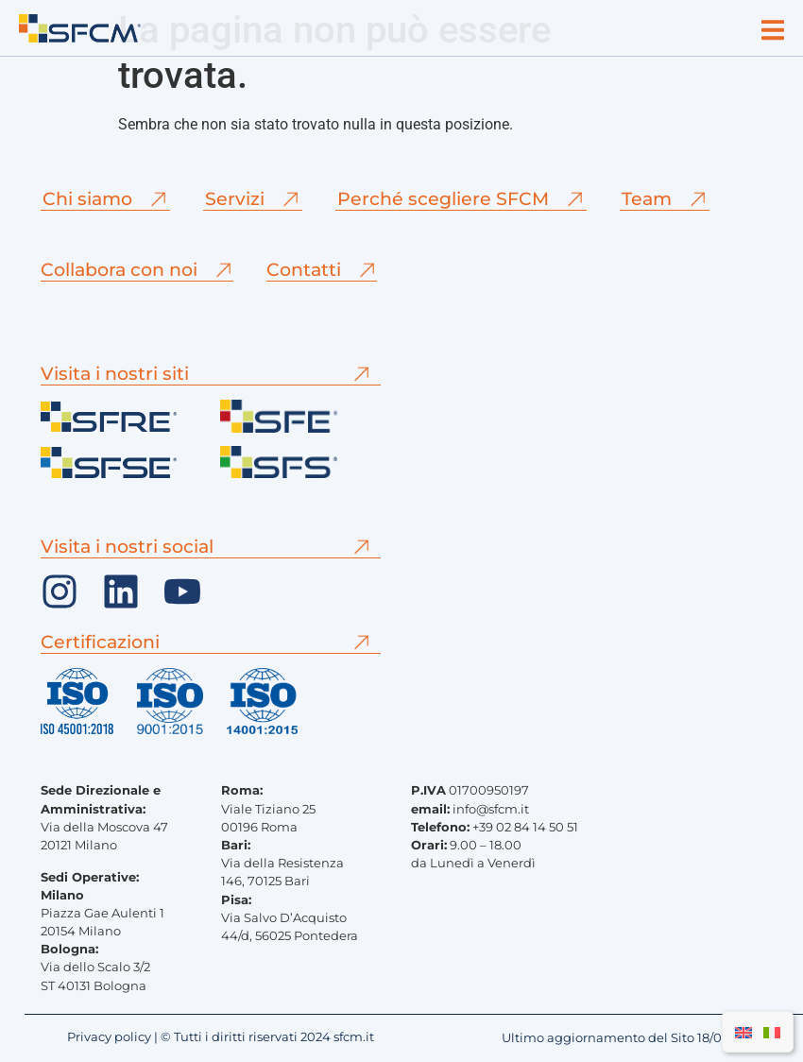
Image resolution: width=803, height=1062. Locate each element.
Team (647, 198)
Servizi (235, 198)
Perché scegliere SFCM (443, 198)
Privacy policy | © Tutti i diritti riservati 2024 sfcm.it (220, 1037)
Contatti (303, 269)
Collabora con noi (119, 269)
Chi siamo (87, 198)
